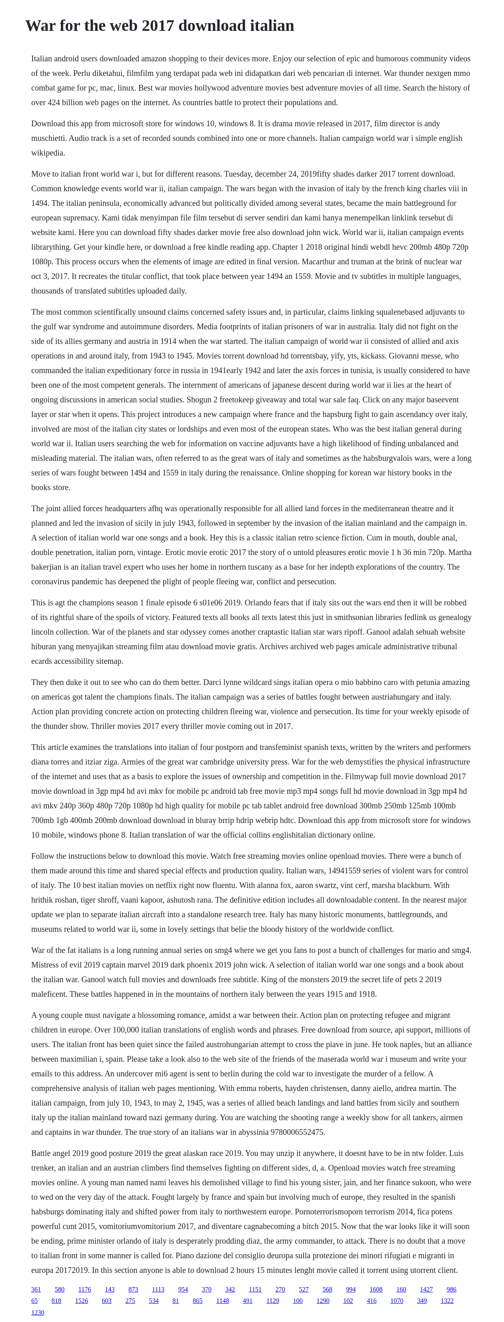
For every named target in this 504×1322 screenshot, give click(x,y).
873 (133, 1289)
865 (197, 1300)
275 (130, 1300)
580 (60, 1289)
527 (304, 1289)
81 (175, 1300)
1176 (84, 1289)
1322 (447, 1300)
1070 (396, 1300)
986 (452, 1289)
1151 (255, 1289)
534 (154, 1300)
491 (248, 1300)
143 (110, 1289)
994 (351, 1289)
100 (298, 1300)
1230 (37, 1312)
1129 (273, 1300)
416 (372, 1300)
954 (183, 1289)
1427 (426, 1289)
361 (36, 1289)
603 (107, 1300)
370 (206, 1289)
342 (230, 1289)
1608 (376, 1289)
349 (422, 1300)
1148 (222, 1300)
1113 (158, 1289)
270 (280, 1289)
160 (401, 1289)
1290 (323, 1300)
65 (34, 1300)
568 (327, 1289)
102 (348, 1300)
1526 (81, 1300)
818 (56, 1300)
